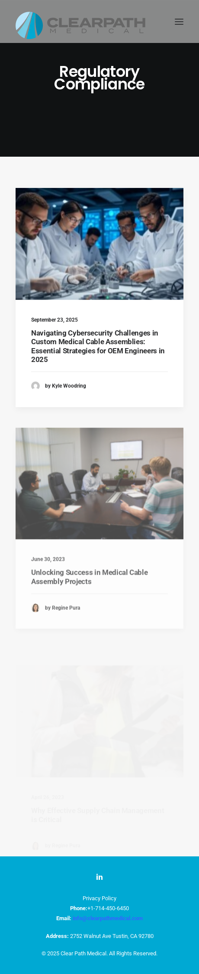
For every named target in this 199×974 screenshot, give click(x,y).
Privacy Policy (99, 898)
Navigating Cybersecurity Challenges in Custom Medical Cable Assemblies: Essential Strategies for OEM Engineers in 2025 (98, 346)
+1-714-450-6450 (108, 908)
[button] (179, 21)
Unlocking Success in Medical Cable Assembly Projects (89, 597)
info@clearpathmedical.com (108, 918)
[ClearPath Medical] (80, 21)
